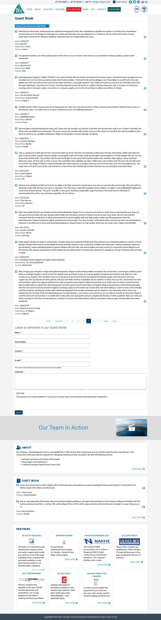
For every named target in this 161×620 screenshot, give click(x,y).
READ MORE (137, 469)
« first (48, 321)
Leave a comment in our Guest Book (32, 26)
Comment (19, 372)
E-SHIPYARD (114, 9)
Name (18, 333)
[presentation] (33, 403)
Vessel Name (20, 342)
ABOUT (38, 9)
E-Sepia (102, 617)
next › (106, 321)
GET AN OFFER (73, 9)
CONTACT (101, 9)
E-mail (18, 360)
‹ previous (59, 321)
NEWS (85, 9)
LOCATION (48, 9)
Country (19, 351)
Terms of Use (111, 617)
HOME (29, 9)
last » (115, 321)
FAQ (92, 9)
